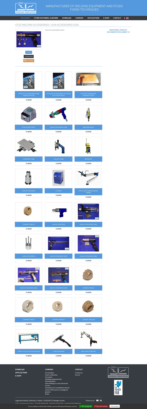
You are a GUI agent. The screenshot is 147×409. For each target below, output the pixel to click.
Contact (117, 18)
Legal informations (21, 400)
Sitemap (32, 400)
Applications (93, 18)
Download (66, 18)
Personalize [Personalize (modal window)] (115, 406)
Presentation (49, 373)
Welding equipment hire (53, 379)
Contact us (79, 373)
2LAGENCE (47, 400)
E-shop (106, 18)
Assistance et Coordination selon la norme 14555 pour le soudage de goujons (57, 390)
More (29, 100)
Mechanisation (50, 381)
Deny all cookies (100, 406)
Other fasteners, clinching (46, 18)
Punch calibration (51, 375)
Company (79, 18)
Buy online (28, 60)
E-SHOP (18, 376)
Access (77, 375)
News (47, 394)
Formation (48, 377)
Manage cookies (59, 400)
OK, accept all (85, 406)
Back (28, 52)
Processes (25, 18)
